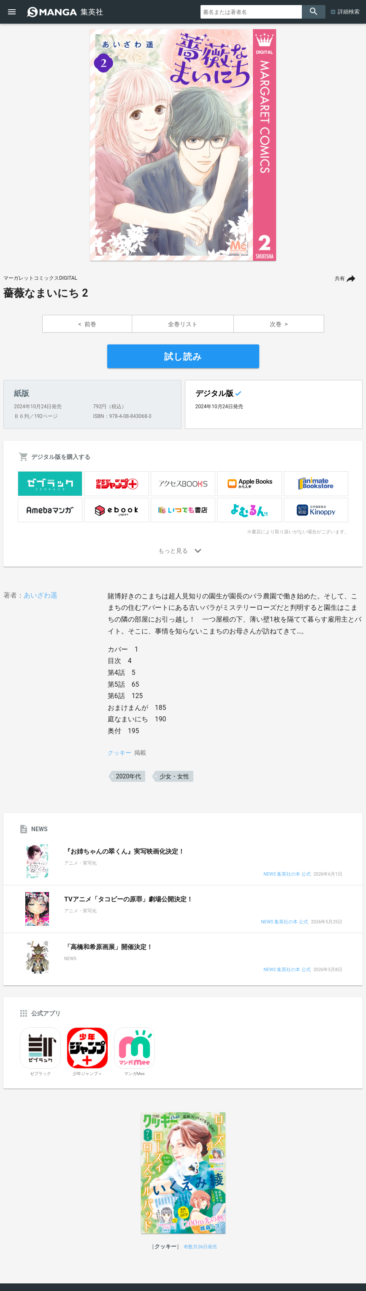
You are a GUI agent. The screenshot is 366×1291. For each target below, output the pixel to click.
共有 (340, 278)
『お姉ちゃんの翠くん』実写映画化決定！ (124, 851)
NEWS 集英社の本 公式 (286, 874)
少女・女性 (174, 776)
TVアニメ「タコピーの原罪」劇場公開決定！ (128, 899)
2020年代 (128, 776)
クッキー (119, 752)
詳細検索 (349, 11)
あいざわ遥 (40, 595)
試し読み (183, 357)
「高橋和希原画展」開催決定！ (108, 947)
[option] (183, 145)
